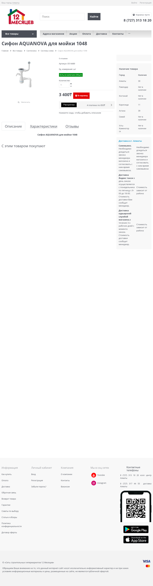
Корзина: (142, 14)
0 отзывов (63, 58)
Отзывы (72, 126)
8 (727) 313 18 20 (129, 475)
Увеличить (25, 102)
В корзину (83, 95)
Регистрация (145, 2)
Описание (13, 126)
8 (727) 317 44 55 (130, 483)
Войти (134, 2)
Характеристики (43, 126)
